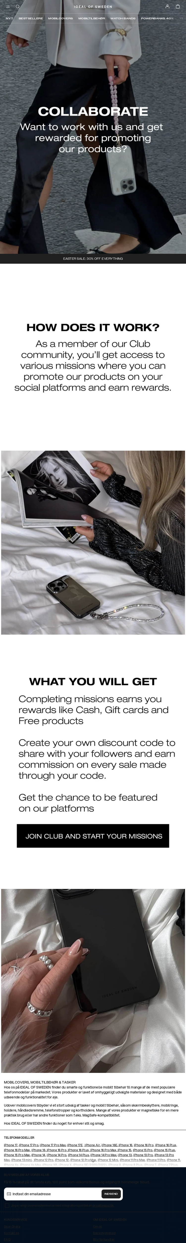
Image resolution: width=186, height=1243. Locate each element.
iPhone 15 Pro (143, 1150)
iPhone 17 (11, 1145)
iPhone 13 (125, 1155)
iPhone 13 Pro (143, 1155)
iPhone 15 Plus (164, 1150)
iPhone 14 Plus (78, 1155)
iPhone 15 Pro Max (17, 1155)
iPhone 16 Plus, (166, 1145)
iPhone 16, (125, 1145)
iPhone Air (92, 1145)
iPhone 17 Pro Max (53, 1145)
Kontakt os (11, 1233)
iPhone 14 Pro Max (103, 1155)
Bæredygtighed (104, 1233)
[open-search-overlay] (18, 7)
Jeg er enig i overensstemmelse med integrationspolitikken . (62, 1205)
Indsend (111, 1194)
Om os (97, 1226)
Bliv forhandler (104, 1239)
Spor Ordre (12, 1226)
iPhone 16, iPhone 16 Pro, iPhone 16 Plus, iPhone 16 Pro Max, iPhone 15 (81, 1150)
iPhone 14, (38, 1155)
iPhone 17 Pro (28, 1145)
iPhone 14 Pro (56, 1155)
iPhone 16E (109, 1145)
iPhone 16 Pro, (144, 1145)
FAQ (7, 1239)
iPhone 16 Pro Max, (17, 1150)
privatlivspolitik (103, 1205)
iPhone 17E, (75, 1145)
